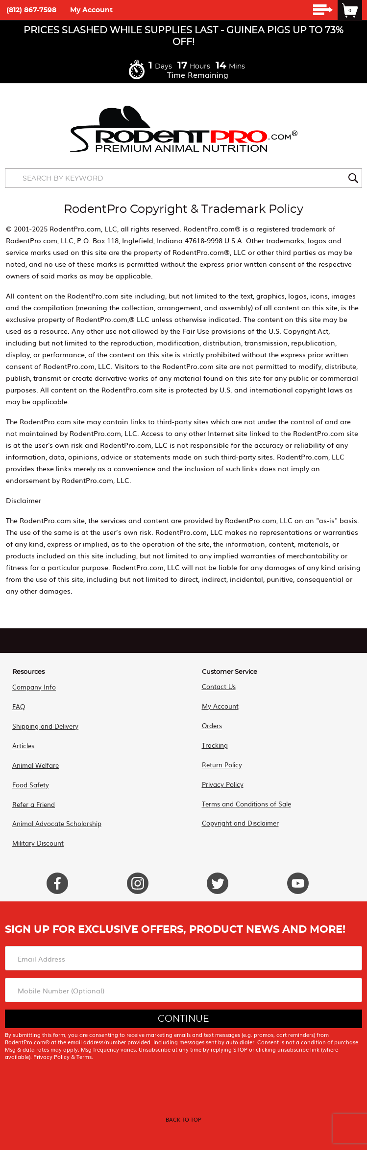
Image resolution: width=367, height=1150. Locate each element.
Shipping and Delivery (45, 726)
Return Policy (222, 764)
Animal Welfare (35, 765)
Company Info (34, 686)
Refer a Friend (33, 804)
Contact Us (219, 686)
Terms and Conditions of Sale (246, 803)
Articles (23, 745)
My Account (91, 10)
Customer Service (229, 672)
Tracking (215, 745)
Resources (28, 672)
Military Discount (38, 843)
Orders (212, 725)
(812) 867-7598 (31, 10)
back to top (183, 1119)
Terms (84, 1056)
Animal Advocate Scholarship (56, 823)
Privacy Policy (223, 784)
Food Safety (30, 784)
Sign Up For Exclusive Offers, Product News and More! (175, 929)
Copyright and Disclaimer (240, 823)
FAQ (18, 706)
